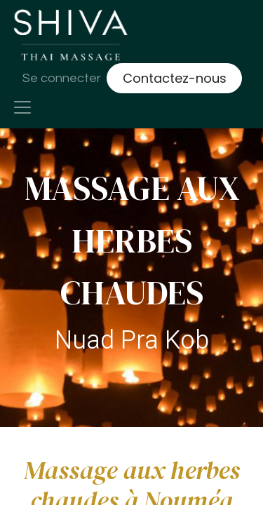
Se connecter (61, 78)
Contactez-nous (175, 78)
